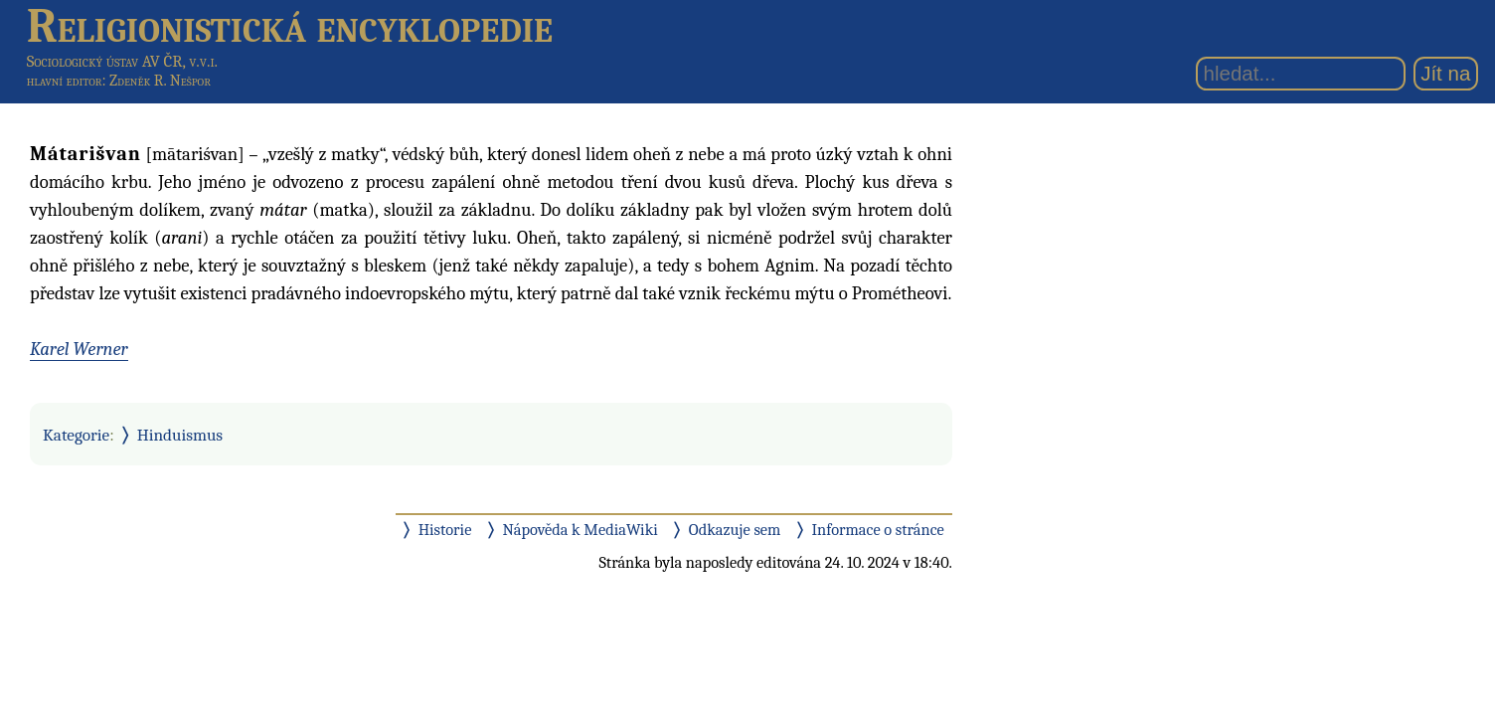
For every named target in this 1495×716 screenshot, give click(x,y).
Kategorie (76, 435)
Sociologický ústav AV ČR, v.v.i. (122, 61)
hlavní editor (64, 81)
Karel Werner (79, 349)
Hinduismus (180, 435)
